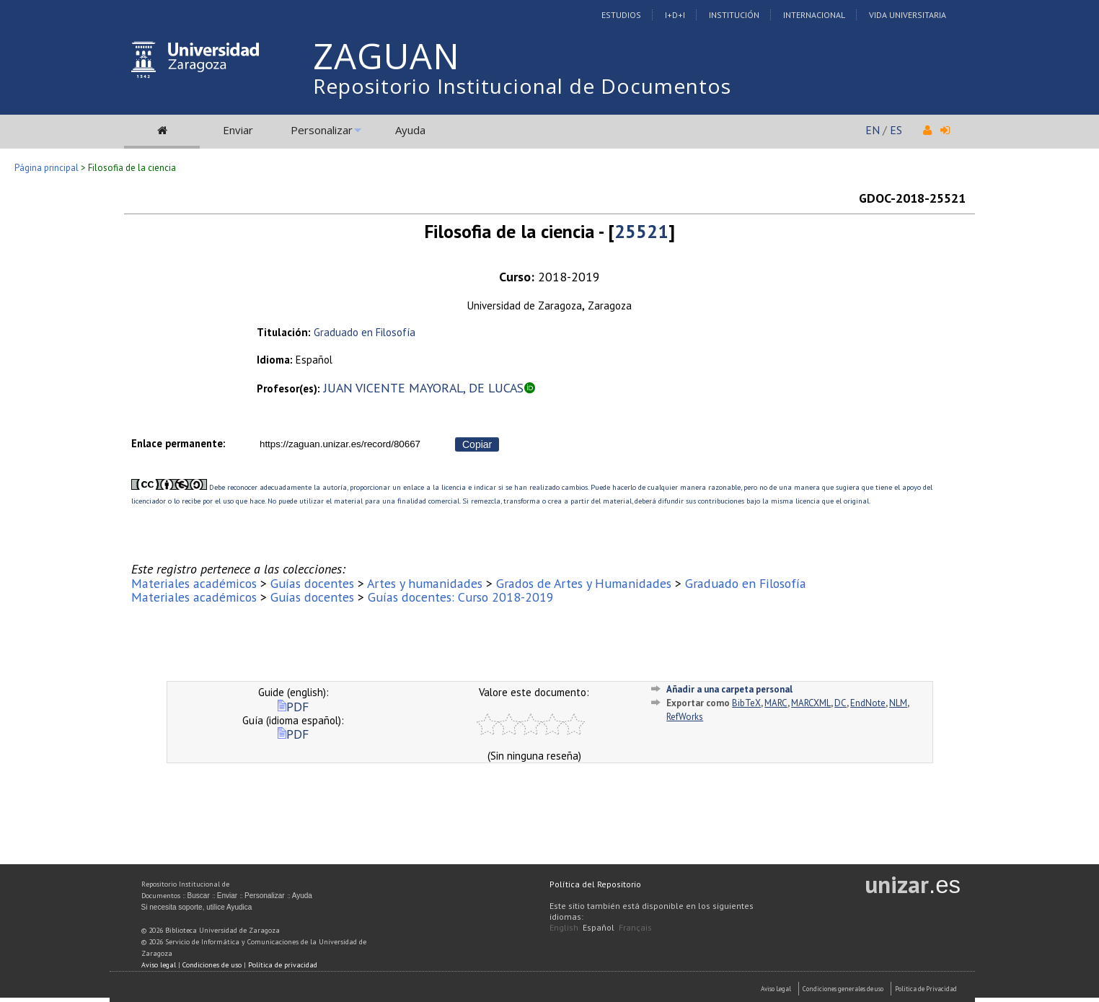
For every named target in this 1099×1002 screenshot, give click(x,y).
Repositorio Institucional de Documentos (522, 86)
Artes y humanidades (424, 583)
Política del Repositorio (595, 884)
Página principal (46, 168)
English (564, 927)
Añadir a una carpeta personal (729, 689)
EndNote (868, 703)
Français (635, 927)
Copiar (477, 444)
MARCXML (811, 703)
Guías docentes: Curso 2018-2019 (461, 597)
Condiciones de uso (212, 965)
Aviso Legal (776, 989)
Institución (734, 14)
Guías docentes (312, 583)
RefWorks (684, 717)
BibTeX (746, 703)
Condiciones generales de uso (843, 989)
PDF (293, 706)
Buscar (198, 896)
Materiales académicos (194, 583)
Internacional (814, 14)
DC (840, 703)
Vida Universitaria (907, 14)
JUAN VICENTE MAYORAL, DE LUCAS (424, 387)
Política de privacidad (282, 965)
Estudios (621, 14)
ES (896, 130)
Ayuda (410, 130)
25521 (641, 231)
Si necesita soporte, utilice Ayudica (196, 907)
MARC (775, 703)
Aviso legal (158, 965)
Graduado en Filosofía (364, 332)
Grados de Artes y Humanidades (583, 583)
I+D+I (675, 14)
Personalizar (322, 130)
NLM (898, 703)
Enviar (238, 130)
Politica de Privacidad (926, 989)
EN (872, 130)
